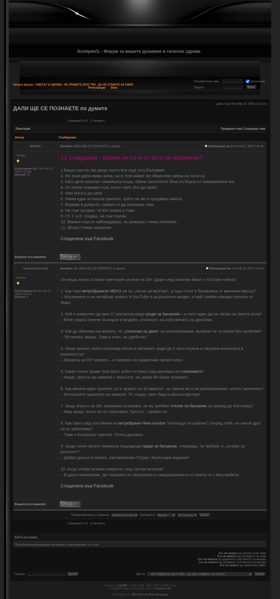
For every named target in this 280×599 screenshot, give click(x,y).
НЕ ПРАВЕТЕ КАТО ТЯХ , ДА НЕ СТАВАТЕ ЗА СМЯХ (98, 84)
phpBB (123, 585)
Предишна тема (231, 128)
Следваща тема (254, 128)
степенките (191, 371)
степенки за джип (141, 331)
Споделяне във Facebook (86, 238)
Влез (114, 87)
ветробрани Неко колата (142, 423)
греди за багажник (162, 314)
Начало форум (23, 84)
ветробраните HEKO (101, 291)
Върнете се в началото (30, 256)
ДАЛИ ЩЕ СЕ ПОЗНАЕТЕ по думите (60, 108)
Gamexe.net (163, 588)
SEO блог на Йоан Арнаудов (150, 594)
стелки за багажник (189, 405)
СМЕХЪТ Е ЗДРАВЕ (49, 84)
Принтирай (23, 128)
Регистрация (97, 87)
